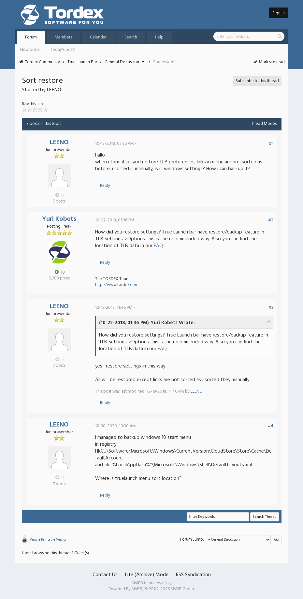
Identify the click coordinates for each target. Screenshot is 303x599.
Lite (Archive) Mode (146, 575)
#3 (270, 307)
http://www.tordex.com (116, 284)
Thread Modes (263, 123)
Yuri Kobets (59, 219)
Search (130, 37)
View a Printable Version (48, 540)
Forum (31, 37)
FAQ (158, 246)
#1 (271, 143)
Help (159, 37)
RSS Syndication (193, 575)
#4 (270, 426)
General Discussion (122, 62)
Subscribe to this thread (257, 81)
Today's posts (62, 49)
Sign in (278, 13)
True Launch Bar (82, 62)
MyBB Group (182, 589)
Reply (105, 185)
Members (63, 37)
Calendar (98, 37)
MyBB (137, 589)
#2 (270, 220)
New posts (29, 49)
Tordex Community (42, 62)
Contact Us (105, 575)
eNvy (167, 583)
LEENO (59, 142)
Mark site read (268, 62)
